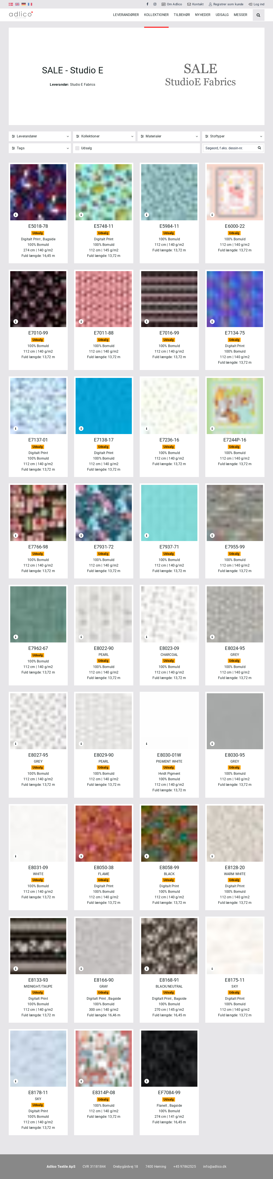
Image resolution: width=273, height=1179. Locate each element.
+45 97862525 (184, 1167)
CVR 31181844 (94, 1167)
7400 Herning (155, 1167)
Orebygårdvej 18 (125, 1167)
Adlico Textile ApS (61, 1167)
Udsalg (86, 161)
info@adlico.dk (214, 1167)
